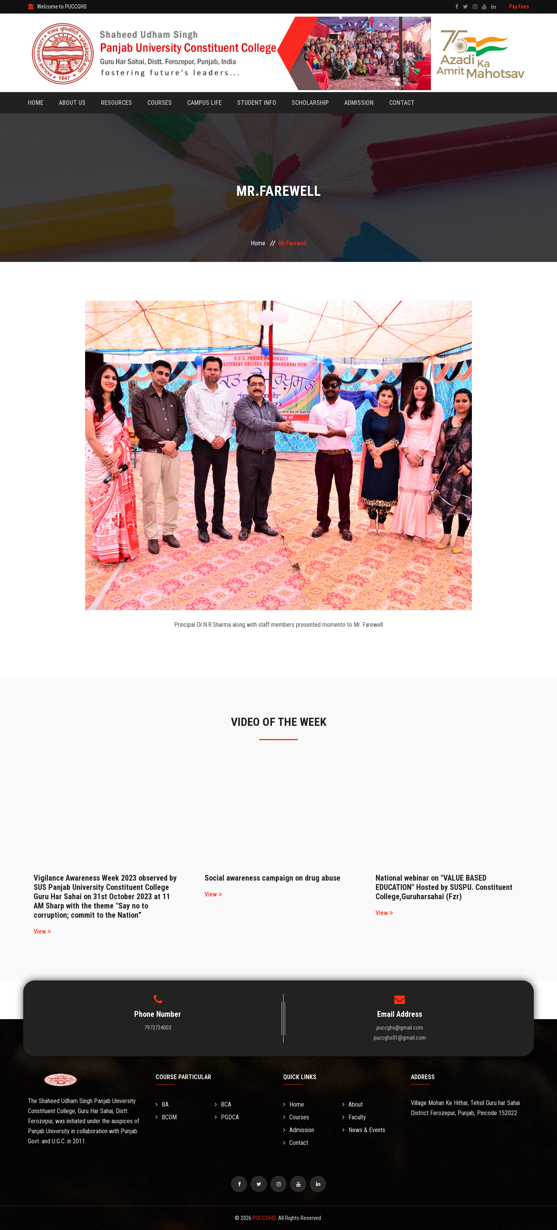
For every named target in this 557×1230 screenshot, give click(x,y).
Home (35, 102)
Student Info (256, 102)
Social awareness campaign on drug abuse (272, 878)
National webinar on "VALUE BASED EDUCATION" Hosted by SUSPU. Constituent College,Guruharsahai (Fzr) (444, 887)
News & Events (363, 1130)
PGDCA (227, 1117)
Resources (116, 102)
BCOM (166, 1117)
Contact (402, 102)
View (42, 931)
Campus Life (204, 102)
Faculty (354, 1117)
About (352, 1104)
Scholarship (310, 102)
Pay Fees (519, 6)
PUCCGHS (264, 1218)
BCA (223, 1104)
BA (162, 1104)
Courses (159, 102)
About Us (72, 102)
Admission (359, 102)
